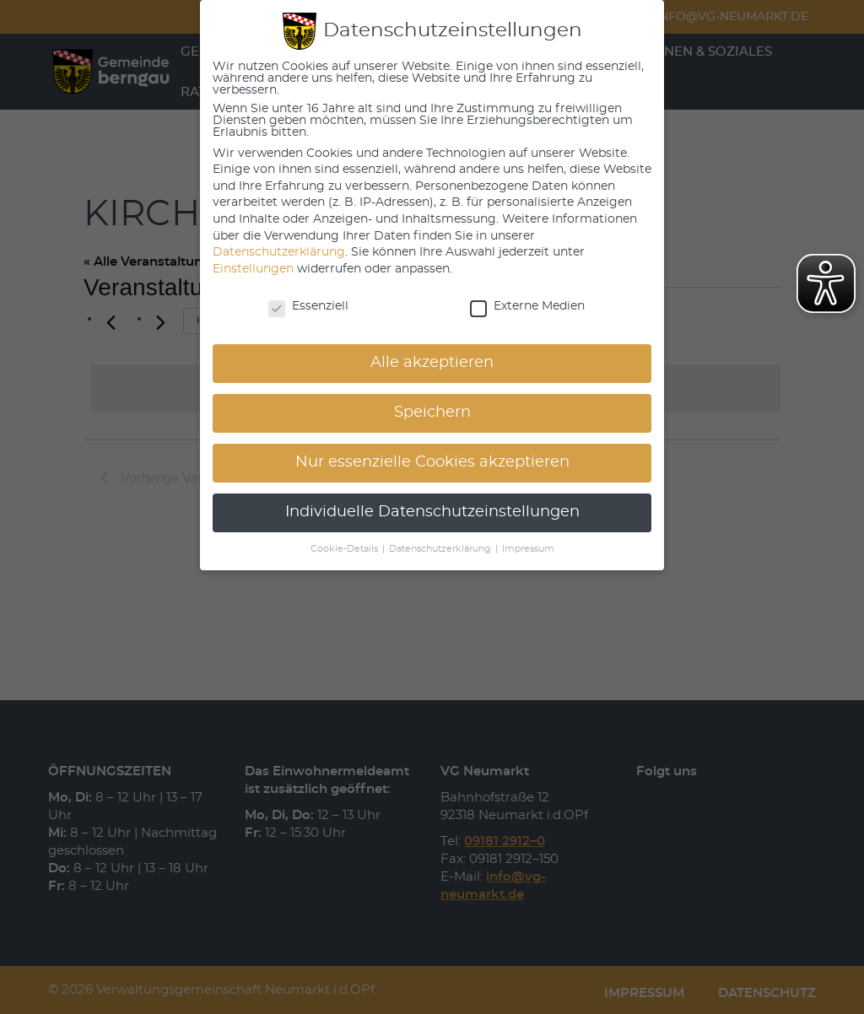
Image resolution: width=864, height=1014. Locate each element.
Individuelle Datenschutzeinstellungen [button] (432, 512)
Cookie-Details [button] (345, 549)
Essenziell (308, 306)
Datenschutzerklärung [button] (441, 549)
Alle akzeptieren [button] (432, 362)
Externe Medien (527, 306)
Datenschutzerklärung (279, 252)
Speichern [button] (432, 412)
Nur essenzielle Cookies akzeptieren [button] (432, 462)
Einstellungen (253, 269)
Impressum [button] (528, 549)
